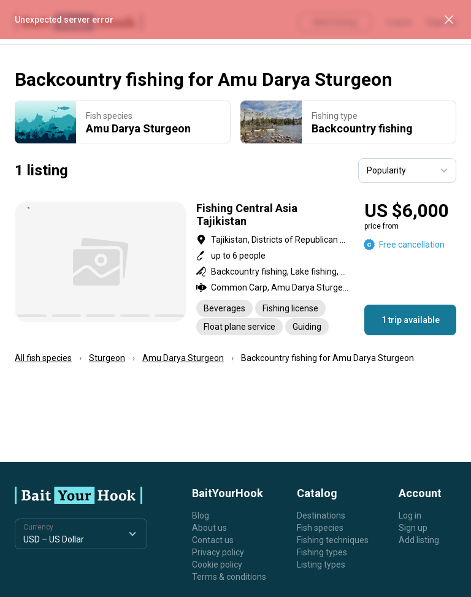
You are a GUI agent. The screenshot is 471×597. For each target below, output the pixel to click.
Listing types (321, 564)
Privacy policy (218, 552)
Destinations (321, 515)
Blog (200, 515)
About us (209, 528)
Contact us (213, 540)
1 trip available (410, 320)
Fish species (320, 528)
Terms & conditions (229, 577)
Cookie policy (217, 564)
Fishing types (322, 552)
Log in (410, 515)
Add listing (419, 540)
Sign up (413, 528)
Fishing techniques (333, 540)
